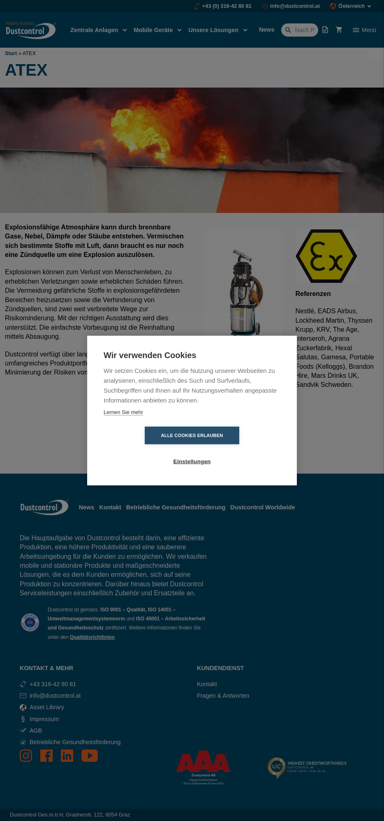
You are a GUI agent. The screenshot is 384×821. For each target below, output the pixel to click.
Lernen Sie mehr (123, 425)
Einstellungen (239, 449)
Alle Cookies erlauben (145, 448)
